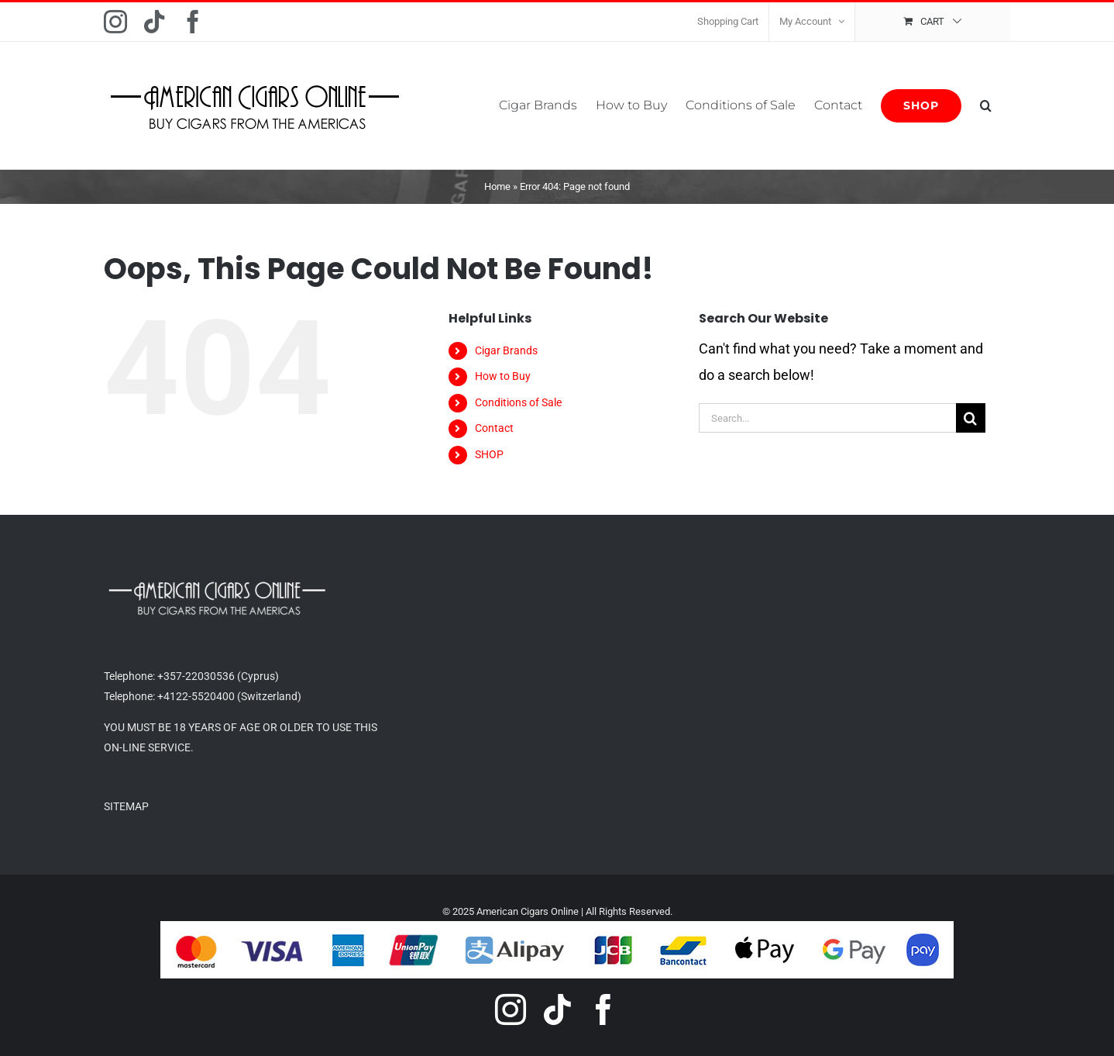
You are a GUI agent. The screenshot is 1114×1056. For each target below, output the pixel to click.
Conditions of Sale (518, 402)
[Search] (970, 418)
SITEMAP (126, 806)
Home (497, 186)
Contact (494, 428)
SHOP (489, 454)
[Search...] (827, 418)
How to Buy (503, 376)
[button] (986, 105)
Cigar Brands (506, 350)
